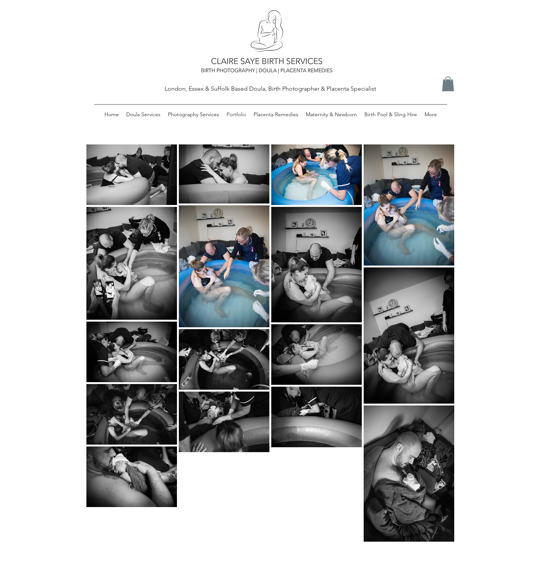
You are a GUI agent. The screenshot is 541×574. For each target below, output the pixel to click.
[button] (448, 83)
